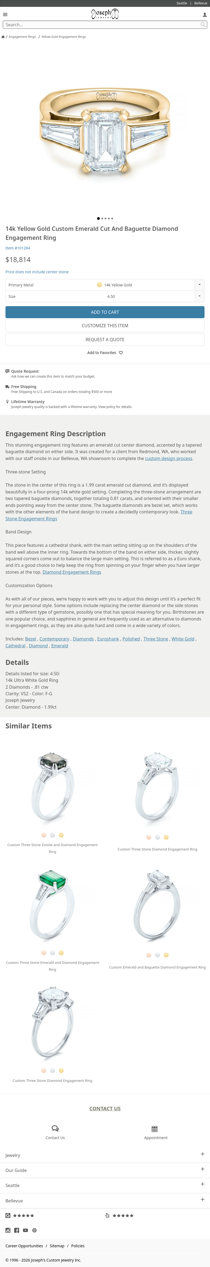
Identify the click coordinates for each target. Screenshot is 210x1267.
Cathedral (15, 646)
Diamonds (83, 639)
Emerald (59, 646)
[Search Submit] (203, 25)
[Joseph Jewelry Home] (3, 36)
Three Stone (156, 639)
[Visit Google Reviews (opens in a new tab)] (55, 1215)
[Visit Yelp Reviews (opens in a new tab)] (155, 1215)
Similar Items (28, 726)
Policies (77, 1245)
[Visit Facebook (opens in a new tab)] (18, 1230)
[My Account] (204, 14)
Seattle (105, 1185)
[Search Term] (105, 25)
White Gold (183, 639)
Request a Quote (105, 340)
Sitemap (57, 1245)
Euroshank (108, 639)
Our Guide (105, 1170)
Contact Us (105, 1108)
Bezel (30, 639)
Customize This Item (105, 326)
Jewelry (105, 1155)
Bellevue (105, 1200)
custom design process (168, 458)
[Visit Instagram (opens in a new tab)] (9, 1230)
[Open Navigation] (5, 14)
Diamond (38, 646)
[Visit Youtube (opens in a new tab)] (27, 1230)
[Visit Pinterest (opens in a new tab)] (36, 1230)
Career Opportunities (24, 1245)
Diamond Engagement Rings (71, 572)
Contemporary (54, 639)
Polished (131, 639)
